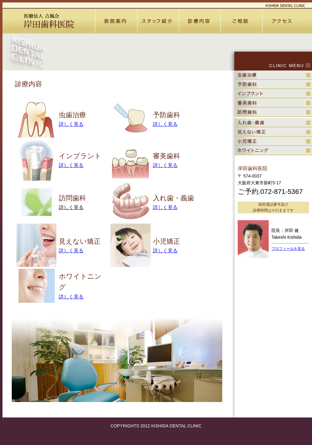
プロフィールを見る (288, 248)
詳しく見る (71, 124)
